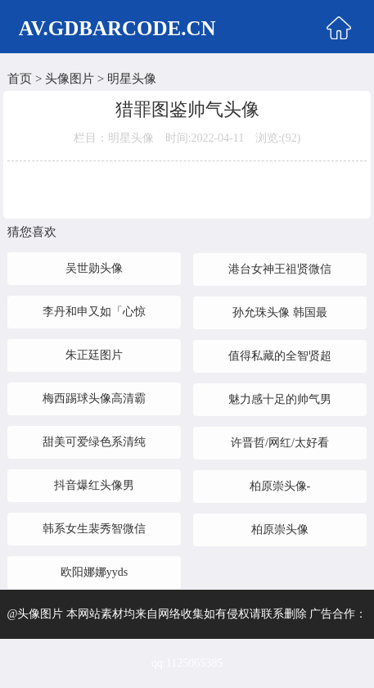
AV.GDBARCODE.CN (117, 28)
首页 (19, 78)
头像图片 (69, 78)
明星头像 (131, 78)
